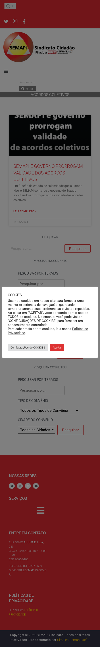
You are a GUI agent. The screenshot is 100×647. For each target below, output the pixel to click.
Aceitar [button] (57, 347)
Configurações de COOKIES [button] (27, 347)
